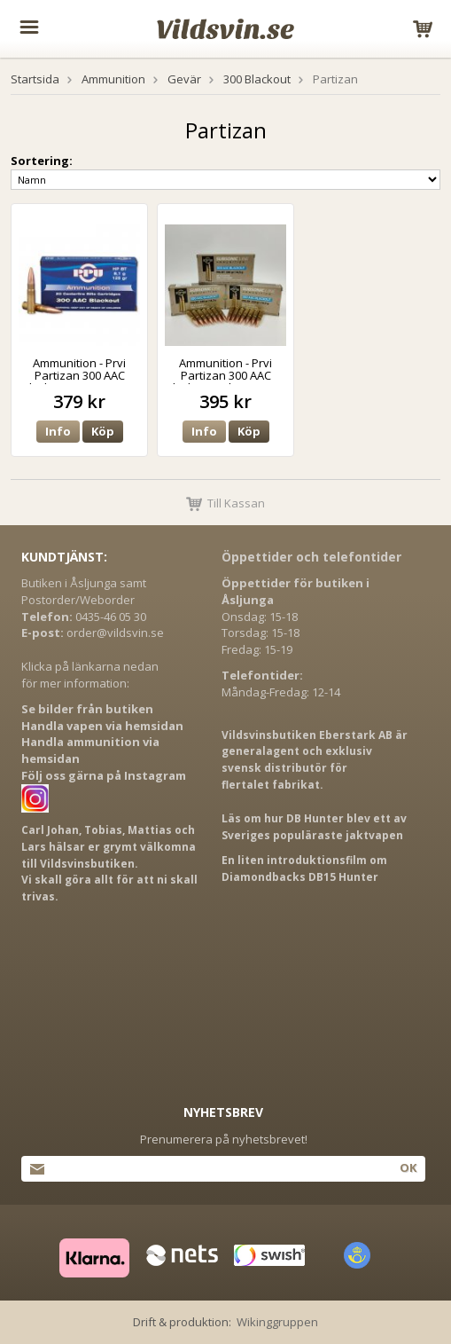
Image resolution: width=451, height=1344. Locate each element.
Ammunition (113, 79)
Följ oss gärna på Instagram (103, 775)
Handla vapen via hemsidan (102, 726)
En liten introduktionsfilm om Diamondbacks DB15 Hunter (304, 868)
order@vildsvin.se (115, 633)
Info (58, 431)
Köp (102, 431)
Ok (408, 1167)
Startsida (35, 79)
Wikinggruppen (277, 1322)
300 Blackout (257, 79)
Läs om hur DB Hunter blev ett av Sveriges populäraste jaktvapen (314, 827)
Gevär (184, 79)
